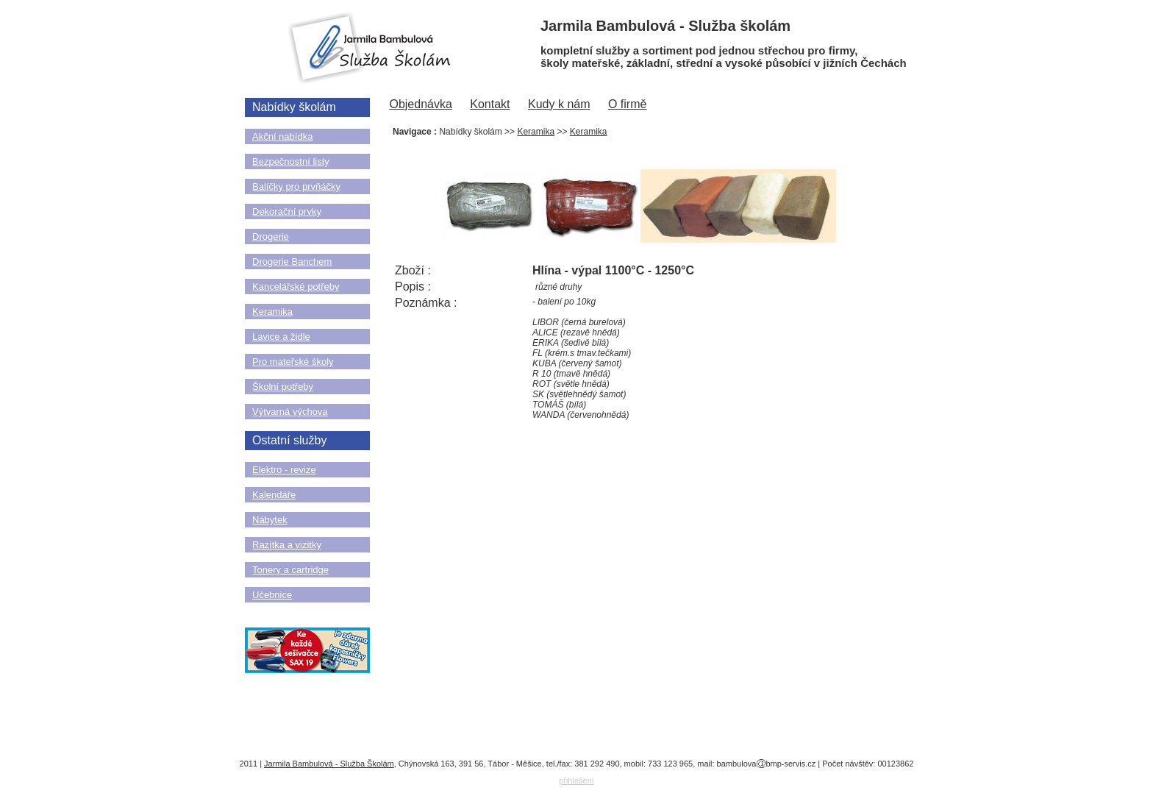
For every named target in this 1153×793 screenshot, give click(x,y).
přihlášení (576, 780)
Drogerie (270, 236)
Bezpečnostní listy (290, 161)
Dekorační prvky (286, 211)
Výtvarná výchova (290, 411)
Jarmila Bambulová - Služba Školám (329, 763)
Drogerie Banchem (292, 261)
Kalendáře (274, 494)
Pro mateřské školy (293, 361)
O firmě (627, 104)
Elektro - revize (284, 469)
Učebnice (272, 594)
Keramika (272, 311)
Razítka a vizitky (286, 544)
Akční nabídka (282, 136)
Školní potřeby (282, 386)
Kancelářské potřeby (296, 286)
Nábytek (270, 519)
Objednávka (420, 104)
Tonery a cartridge (290, 569)
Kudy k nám (559, 104)
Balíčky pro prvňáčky (296, 186)
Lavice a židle (281, 336)
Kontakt (490, 104)
